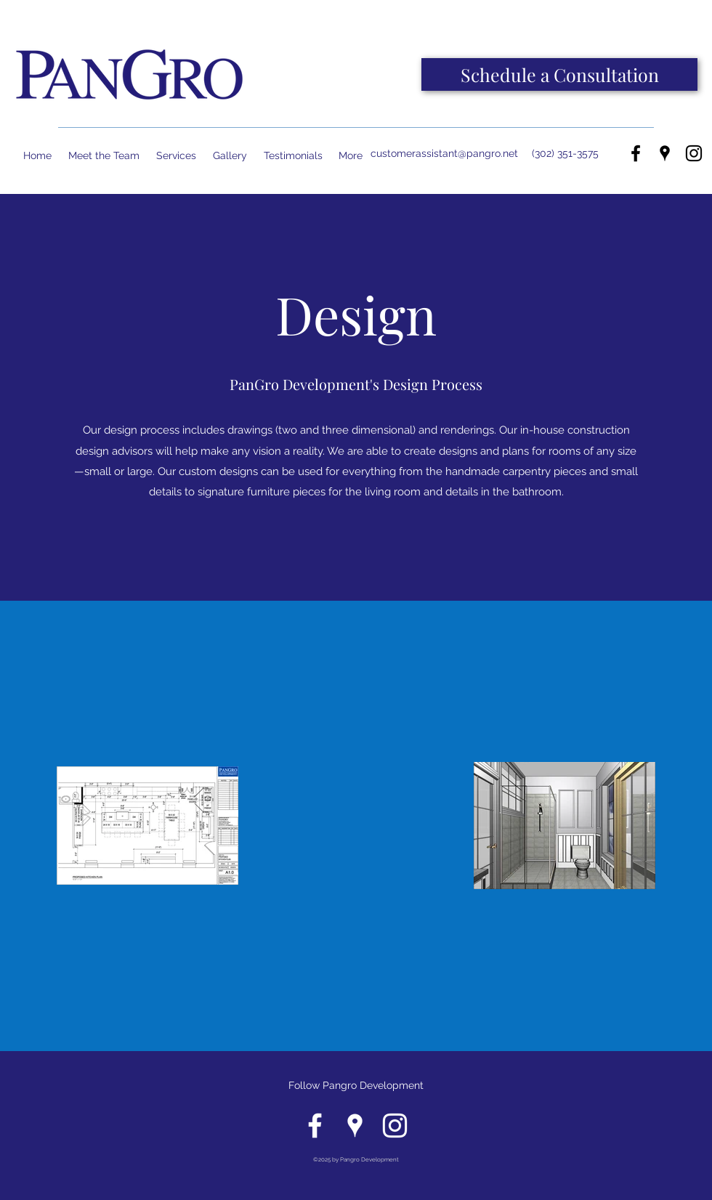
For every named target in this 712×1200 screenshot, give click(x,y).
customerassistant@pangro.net (444, 153)
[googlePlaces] (665, 153)
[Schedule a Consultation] (559, 74)
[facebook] (636, 153)
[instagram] (694, 153)
